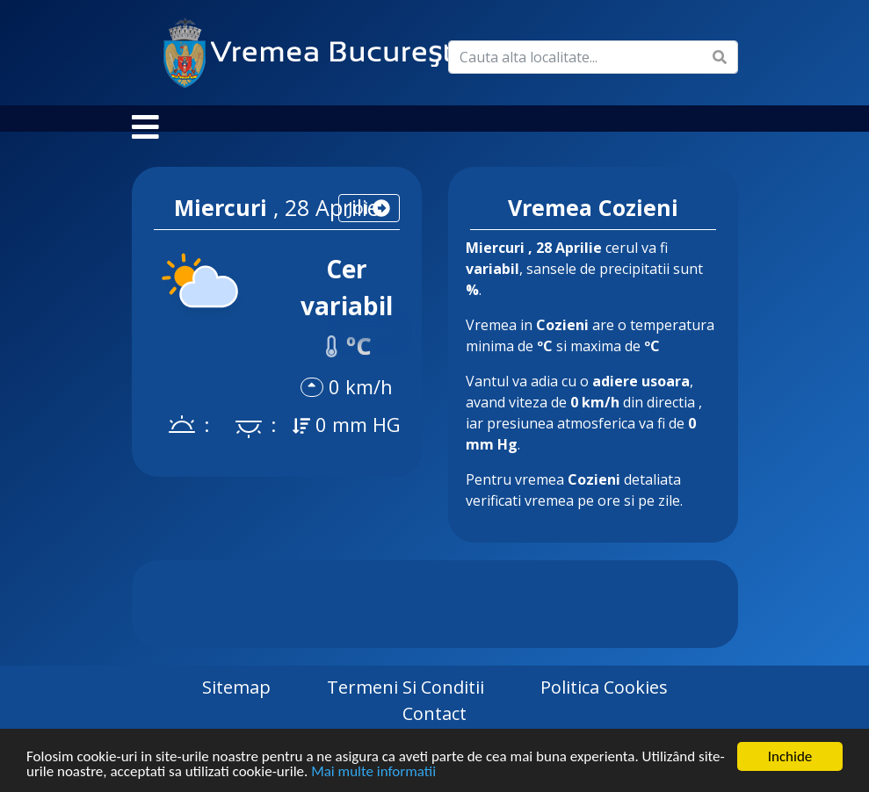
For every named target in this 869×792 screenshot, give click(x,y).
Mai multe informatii (373, 772)
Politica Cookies (604, 704)
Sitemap (236, 704)
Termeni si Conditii (405, 704)
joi (369, 225)
